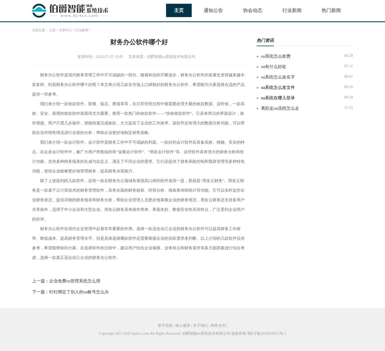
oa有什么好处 (273, 66)
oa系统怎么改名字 (278, 77)
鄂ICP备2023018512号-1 (266, 334)
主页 (179, 10)
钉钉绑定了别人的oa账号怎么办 (79, 292)
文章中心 (65, 30)
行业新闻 (292, 10)
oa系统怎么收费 (276, 56)
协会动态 (252, 10)
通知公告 (213, 10)
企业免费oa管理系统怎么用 (74, 281)
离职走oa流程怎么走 (280, 108)
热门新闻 (331, 10)
